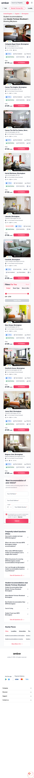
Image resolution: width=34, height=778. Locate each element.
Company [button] (17, 688)
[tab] (8, 288)
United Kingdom (8, 13)
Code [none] (9, 507)
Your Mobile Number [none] (21, 507)
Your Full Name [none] (12, 494)
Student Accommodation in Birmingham (15, 635)
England (17, 13)
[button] (19, 3)
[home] (5, 3)
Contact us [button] (17, 700)
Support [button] (17, 696)
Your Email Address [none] (13, 500)
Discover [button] (17, 692)
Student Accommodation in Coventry (14, 639)
